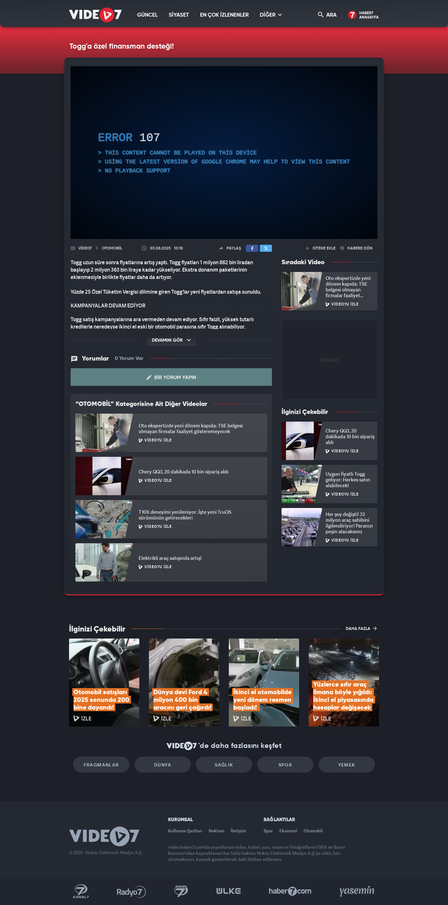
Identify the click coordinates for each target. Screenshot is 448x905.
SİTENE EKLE (321, 248)
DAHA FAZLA (361, 628)
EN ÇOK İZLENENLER (224, 15)
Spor (285, 765)
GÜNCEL (147, 15)
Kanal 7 (81, 891)
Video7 (85, 248)
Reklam (216, 831)
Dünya (162, 765)
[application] (224, 152)
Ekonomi (288, 831)
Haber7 (290, 891)
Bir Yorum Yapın (171, 377)
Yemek (346, 765)
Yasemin (357, 891)
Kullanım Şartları (185, 831)
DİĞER (271, 15)
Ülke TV (228, 891)
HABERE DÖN (356, 248)
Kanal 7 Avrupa (181, 891)
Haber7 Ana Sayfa (363, 15)
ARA (327, 15)
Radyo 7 (131, 891)
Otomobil (313, 831)
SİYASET (179, 15)
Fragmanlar (101, 765)
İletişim (238, 831)
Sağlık (224, 765)
